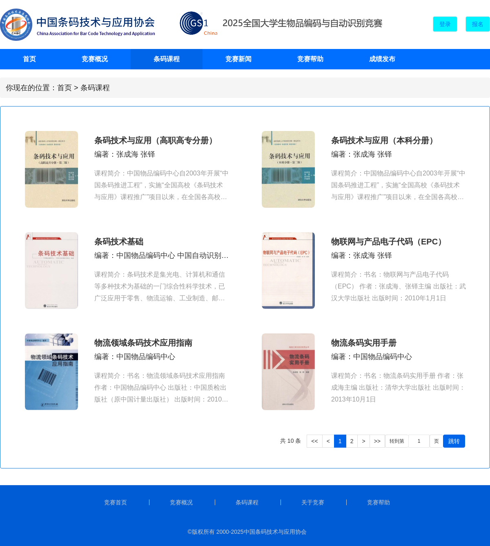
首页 (29, 58)
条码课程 (167, 58)
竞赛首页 (115, 502)
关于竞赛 (312, 502)
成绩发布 (382, 58)
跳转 (454, 441)
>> (377, 441)
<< (314, 441)
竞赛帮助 (310, 58)
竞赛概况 (95, 58)
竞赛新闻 (238, 58)
